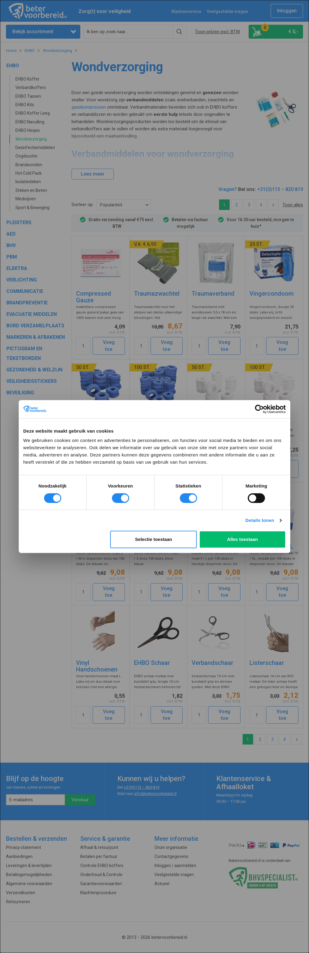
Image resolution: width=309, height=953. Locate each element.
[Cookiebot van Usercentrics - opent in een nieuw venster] (259, 409)
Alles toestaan (242, 539)
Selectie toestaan (153, 539)
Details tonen (259, 520)
